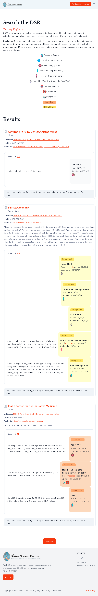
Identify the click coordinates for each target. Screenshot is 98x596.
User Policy (90, 590)
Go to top (49, 541)
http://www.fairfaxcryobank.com (27, 222)
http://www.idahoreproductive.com (28, 421)
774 (18, 156)
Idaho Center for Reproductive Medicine (32, 406)
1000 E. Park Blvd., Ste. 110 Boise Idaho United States (36, 414)
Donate (8, 577)
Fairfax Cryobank (18, 207)
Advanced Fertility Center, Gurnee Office (32, 131)
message (70, 267)
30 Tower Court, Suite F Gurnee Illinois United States (36, 139)
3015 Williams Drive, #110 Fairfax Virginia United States (37, 215)
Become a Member (81, 4)
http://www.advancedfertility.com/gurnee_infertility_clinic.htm (41, 146)
